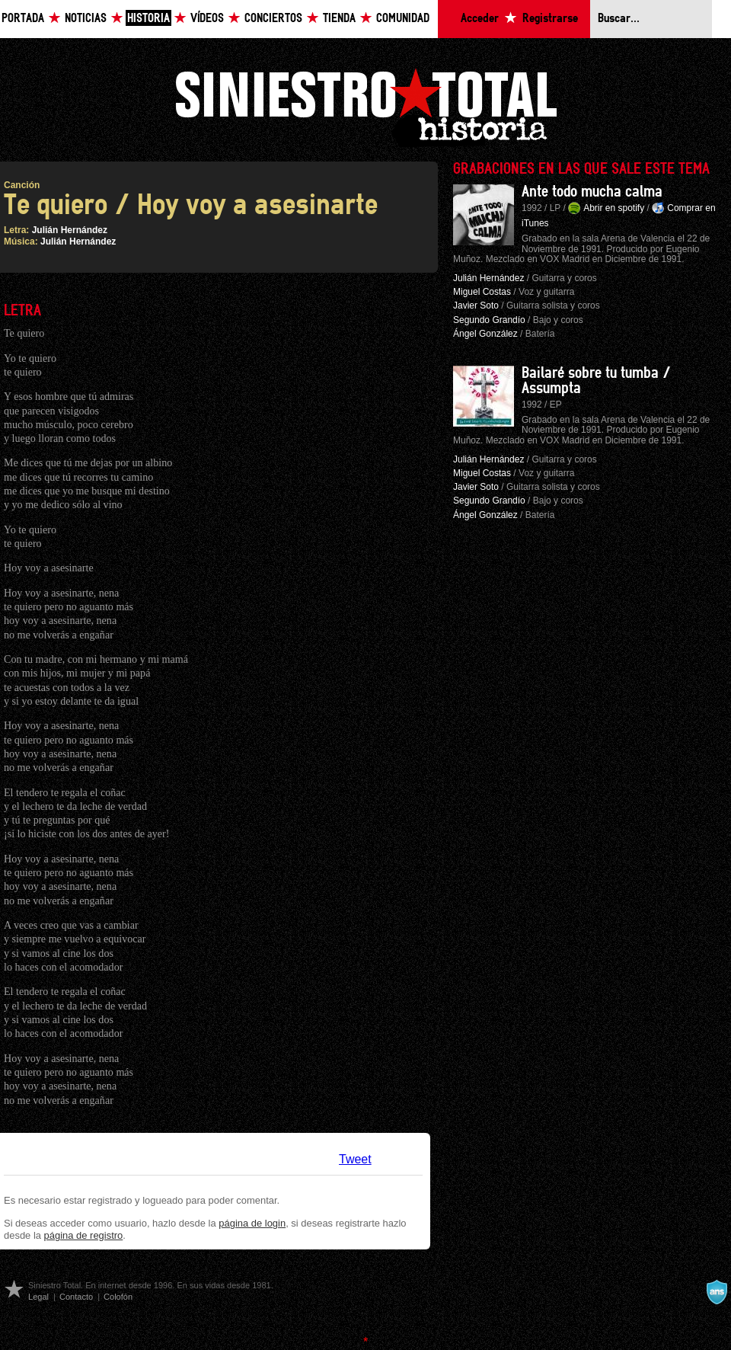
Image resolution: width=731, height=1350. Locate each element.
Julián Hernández (69, 230)
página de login (252, 1223)
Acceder (480, 18)
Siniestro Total (365, 105)
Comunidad (402, 18)
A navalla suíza (716, 1292)
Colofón (118, 1296)
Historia (148, 18)
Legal (38, 1296)
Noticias (86, 18)
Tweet (355, 1159)
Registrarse (550, 18)
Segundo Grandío (489, 320)
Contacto (76, 1296)
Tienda (339, 18)
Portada (23, 18)
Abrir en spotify (613, 208)
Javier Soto (476, 305)
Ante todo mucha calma (592, 192)
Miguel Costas (482, 291)
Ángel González (485, 333)
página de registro (83, 1235)
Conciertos (273, 18)
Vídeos (207, 18)
